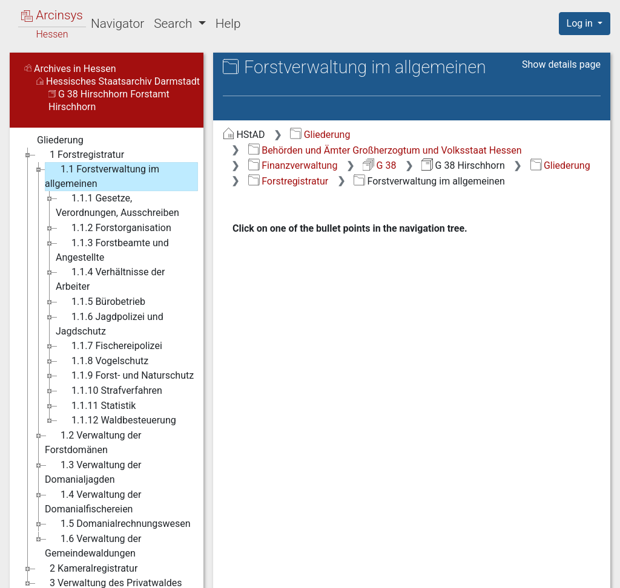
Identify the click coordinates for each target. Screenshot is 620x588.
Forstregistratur (288, 181)
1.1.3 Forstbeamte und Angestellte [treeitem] (112, 249)
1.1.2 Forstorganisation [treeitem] (113, 228)
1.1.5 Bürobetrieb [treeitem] (100, 302)
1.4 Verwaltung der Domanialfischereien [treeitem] (93, 501)
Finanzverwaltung (293, 165)
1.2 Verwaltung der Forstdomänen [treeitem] (93, 442)
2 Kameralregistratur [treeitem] (85, 568)
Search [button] (174, 23)
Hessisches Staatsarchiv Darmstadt (118, 81)
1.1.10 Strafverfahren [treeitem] (109, 391)
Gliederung (320, 134)
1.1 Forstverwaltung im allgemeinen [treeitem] (102, 175)
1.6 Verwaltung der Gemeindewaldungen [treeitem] (93, 545)
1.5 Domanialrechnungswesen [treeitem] (118, 524)
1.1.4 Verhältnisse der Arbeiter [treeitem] (110, 278)
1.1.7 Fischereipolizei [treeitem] (109, 346)
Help (228, 23)
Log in (581, 23)
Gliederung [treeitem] (52, 140)
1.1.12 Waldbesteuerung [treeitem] (116, 420)
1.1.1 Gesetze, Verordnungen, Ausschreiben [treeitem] (117, 204)
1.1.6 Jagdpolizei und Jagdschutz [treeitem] (109, 323)
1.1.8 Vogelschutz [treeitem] (102, 361)
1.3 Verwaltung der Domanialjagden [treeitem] (93, 471)
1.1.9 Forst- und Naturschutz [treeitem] (125, 375)
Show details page (561, 64)
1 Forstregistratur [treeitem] (79, 155)
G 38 (379, 165)
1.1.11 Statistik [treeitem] (96, 406)
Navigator (117, 23)
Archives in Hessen (70, 68)
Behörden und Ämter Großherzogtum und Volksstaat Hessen (385, 150)
